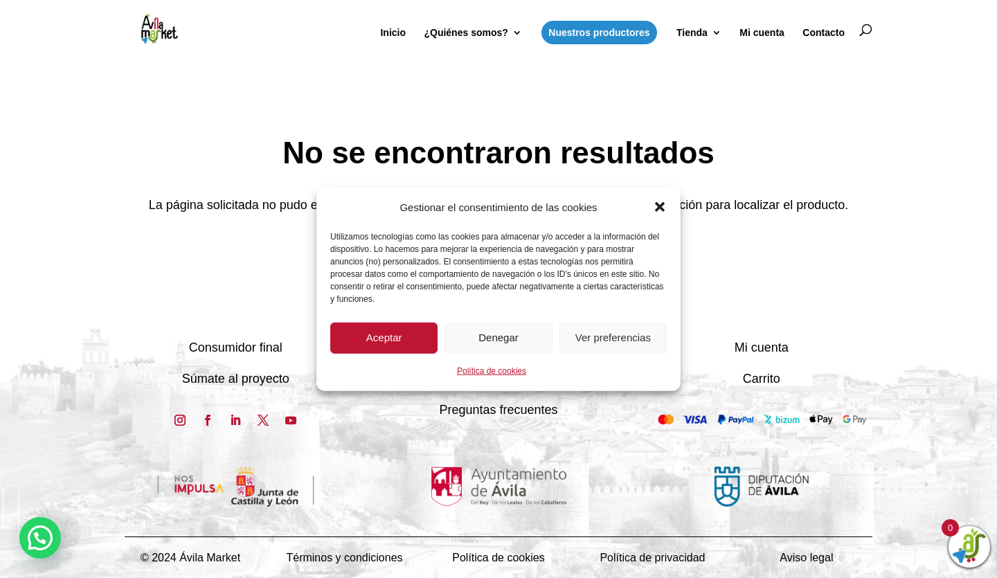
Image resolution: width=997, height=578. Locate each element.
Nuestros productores (598, 32)
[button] (660, 207)
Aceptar (384, 337)
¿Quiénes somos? (466, 33)
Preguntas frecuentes (498, 410)
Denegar (498, 337)
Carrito (761, 379)
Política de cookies (491, 371)
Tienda (692, 33)
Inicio (393, 33)
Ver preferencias (613, 337)
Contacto (823, 33)
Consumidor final (235, 347)
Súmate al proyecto (235, 379)
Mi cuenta (761, 33)
